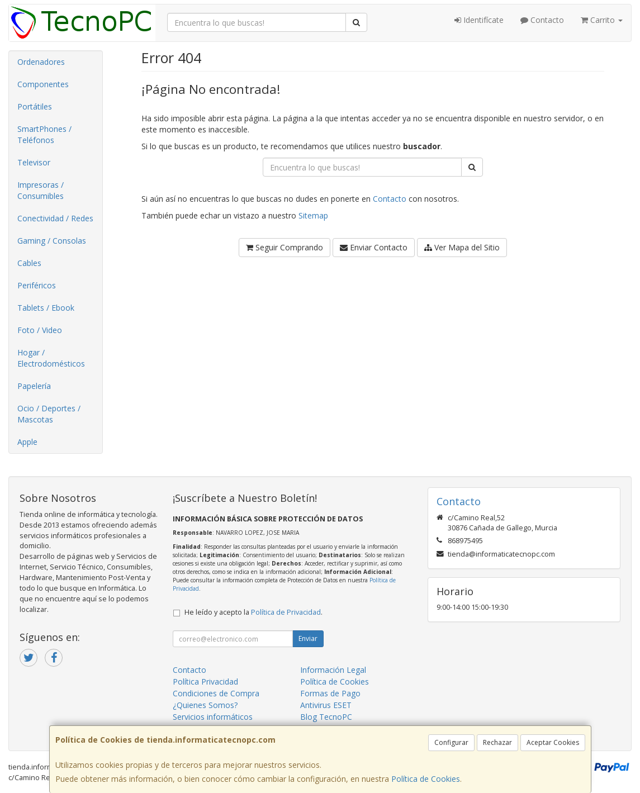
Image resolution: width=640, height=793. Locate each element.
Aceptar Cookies (553, 742)
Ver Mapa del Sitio (462, 247)
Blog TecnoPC (326, 716)
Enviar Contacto (373, 247)
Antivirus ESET (326, 705)
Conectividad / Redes (55, 218)
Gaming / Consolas (51, 240)
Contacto (542, 20)
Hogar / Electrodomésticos (51, 358)
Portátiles (34, 106)
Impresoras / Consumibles (40, 190)
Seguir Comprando (284, 247)
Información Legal (333, 669)
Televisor (33, 162)
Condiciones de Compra (216, 693)
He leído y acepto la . (253, 612)
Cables (29, 263)
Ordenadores (41, 61)
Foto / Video (39, 330)
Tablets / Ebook (45, 307)
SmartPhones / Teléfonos (44, 134)
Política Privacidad (205, 681)
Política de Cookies (425, 778)
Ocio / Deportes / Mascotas (48, 414)
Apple (27, 441)
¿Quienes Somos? (205, 705)
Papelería (34, 386)
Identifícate (479, 20)
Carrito (602, 20)
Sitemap (313, 215)
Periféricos (36, 285)
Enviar (307, 638)
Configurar (451, 742)
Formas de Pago (330, 693)
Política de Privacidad (286, 612)
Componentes (43, 84)
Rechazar (497, 742)
